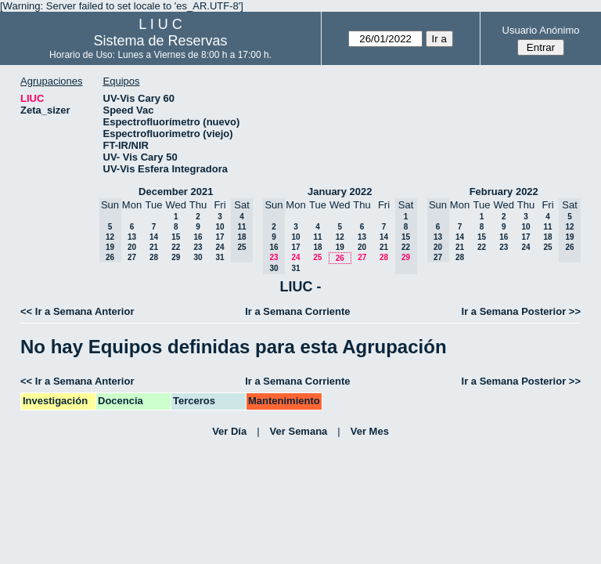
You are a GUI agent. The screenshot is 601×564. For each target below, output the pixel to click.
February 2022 (504, 191)
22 (175, 247)
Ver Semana (299, 431)
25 (317, 257)
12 (340, 237)
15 (175, 237)
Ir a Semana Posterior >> (521, 311)
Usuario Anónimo (541, 30)
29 (175, 257)
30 (197, 257)
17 (219, 237)
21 (153, 247)
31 (219, 257)
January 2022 (340, 191)
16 (197, 237)
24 (219, 247)
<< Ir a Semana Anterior (77, 311)
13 (132, 237)
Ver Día (229, 431)
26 (340, 258)
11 (317, 237)
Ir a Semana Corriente (297, 311)
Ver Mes (370, 431)
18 (317, 247)
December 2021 (176, 191)
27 (132, 257)
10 (219, 226)
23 (197, 247)
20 (132, 247)
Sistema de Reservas (161, 41)
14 (153, 237)
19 (340, 247)
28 (153, 257)
